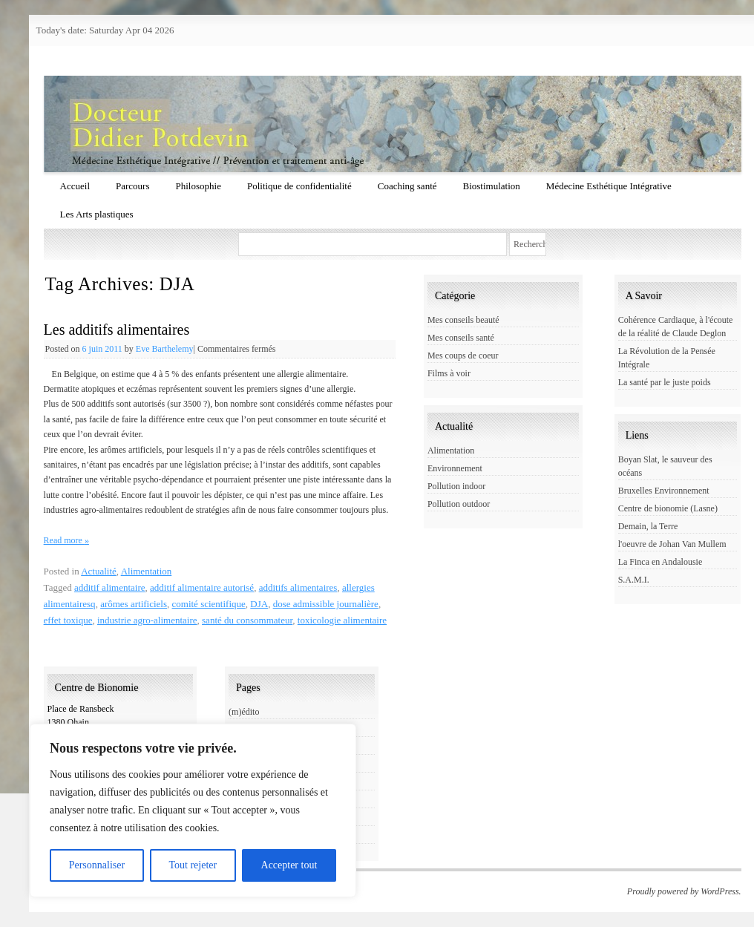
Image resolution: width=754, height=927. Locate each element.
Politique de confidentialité (299, 185)
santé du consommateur (247, 620)
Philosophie (198, 185)
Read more (66, 540)
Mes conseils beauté (463, 320)
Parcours (133, 185)
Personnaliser (97, 865)
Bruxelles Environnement (663, 490)
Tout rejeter (192, 865)
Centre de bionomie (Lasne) (668, 508)
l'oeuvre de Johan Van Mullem (672, 544)
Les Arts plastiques (97, 214)
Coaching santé (407, 185)
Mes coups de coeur (463, 355)
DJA (259, 603)
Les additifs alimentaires (117, 329)
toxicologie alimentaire (342, 620)
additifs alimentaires (298, 587)
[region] (193, 810)
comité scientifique (209, 603)
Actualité (99, 571)
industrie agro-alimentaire (147, 620)
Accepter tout (289, 865)
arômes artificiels (133, 603)
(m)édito (244, 712)
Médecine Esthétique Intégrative (609, 185)
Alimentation (146, 571)
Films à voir (449, 373)
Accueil (75, 185)
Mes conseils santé (460, 338)
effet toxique (68, 620)
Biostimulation (491, 185)
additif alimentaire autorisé (202, 587)
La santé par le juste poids (664, 382)
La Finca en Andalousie (660, 562)
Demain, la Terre (648, 526)
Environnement (454, 468)
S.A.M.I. (633, 579)
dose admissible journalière (325, 603)
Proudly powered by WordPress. (684, 891)
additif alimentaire (109, 587)
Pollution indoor (456, 486)
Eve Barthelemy (165, 349)
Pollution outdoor (458, 504)
